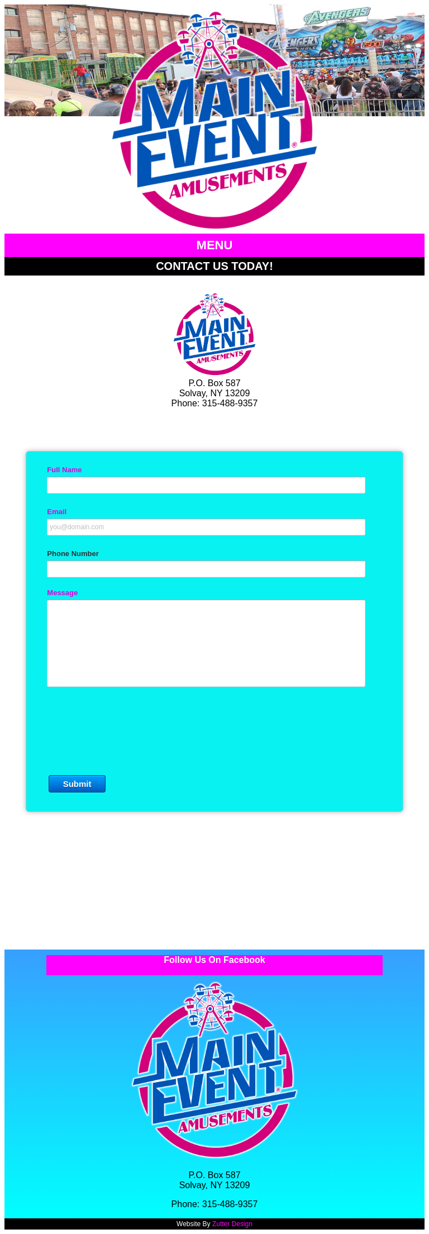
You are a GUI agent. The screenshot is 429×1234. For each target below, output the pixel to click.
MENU (215, 245)
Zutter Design (232, 1224)
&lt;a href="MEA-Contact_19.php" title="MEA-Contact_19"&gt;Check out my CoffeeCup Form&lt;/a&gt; (214, 685)
